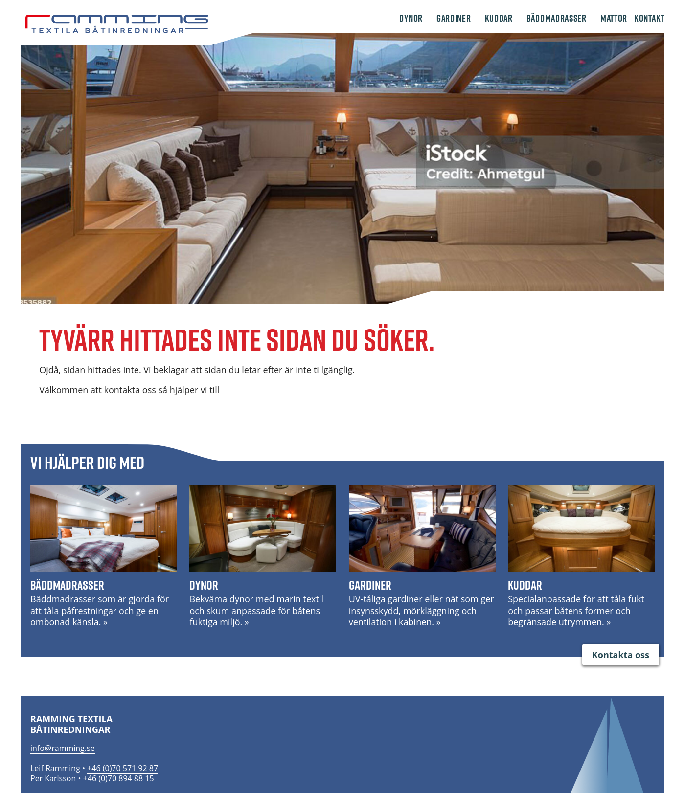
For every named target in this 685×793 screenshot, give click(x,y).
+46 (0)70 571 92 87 (122, 768)
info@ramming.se (62, 748)
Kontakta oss (620, 655)
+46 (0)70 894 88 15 (118, 778)
